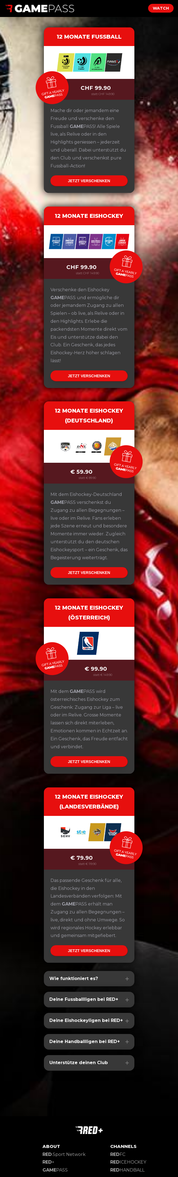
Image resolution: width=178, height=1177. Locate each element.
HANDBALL (127, 1170)
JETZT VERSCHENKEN (89, 181)
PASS (55, 1170)
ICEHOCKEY (128, 1162)
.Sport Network (64, 1154)
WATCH (161, 8)
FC (117, 1154)
